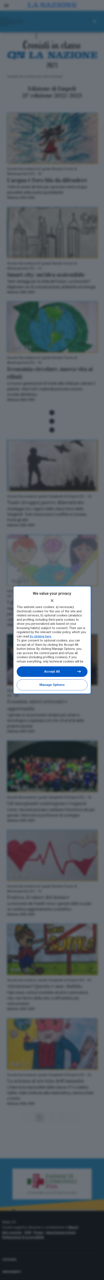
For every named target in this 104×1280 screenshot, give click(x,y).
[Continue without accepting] (52, 600)
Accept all (62, 671)
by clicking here (40, 636)
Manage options (52, 685)
